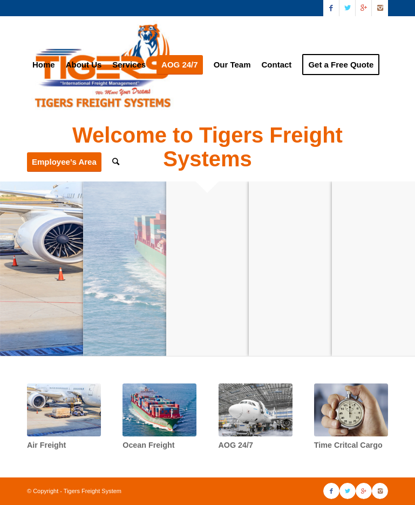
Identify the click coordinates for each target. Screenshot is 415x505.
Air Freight (46, 445)
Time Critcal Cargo (348, 445)
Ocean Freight (148, 445)
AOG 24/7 (236, 445)
